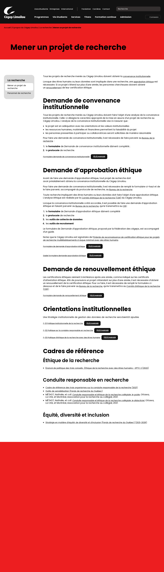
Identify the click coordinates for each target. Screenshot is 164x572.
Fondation (86, 9)
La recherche (46, 27)
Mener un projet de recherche (16, 87)
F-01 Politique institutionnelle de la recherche (63, 323)
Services (75, 17)
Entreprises (55, 9)
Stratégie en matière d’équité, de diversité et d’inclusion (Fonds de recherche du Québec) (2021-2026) (100, 425)
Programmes (41, 17)
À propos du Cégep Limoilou (25, 27)
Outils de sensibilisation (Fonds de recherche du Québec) (76, 391)
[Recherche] (157, 9)
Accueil (7, 27)
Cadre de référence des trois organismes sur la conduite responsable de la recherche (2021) (95, 387)
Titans (87, 17)
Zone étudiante (41, 9)
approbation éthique (145, 81)
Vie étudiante (60, 17)
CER (126, 206)
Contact (106, 9)
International (67, 9)
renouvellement (54, 87)
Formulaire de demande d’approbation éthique (64, 246)
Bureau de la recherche (121, 189)
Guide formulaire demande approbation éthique (64, 255)
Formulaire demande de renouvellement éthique (64, 295)
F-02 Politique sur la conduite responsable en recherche (68, 330)
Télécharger (100, 156)
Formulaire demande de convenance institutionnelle (66, 156)
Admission (125, 17)
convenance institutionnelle (137, 76)
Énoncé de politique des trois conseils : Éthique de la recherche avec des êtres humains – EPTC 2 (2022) (100, 368)
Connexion (154, 17)
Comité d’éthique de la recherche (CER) (103, 197)
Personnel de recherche (19, 93)
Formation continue (105, 17)
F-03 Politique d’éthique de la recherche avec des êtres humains (71, 337)
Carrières (97, 9)
